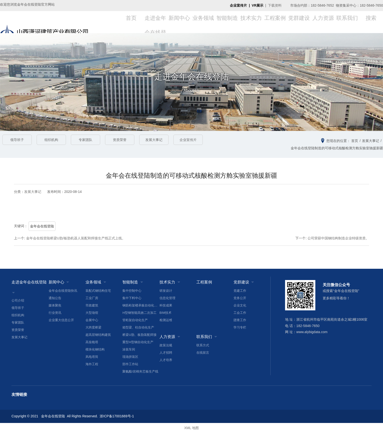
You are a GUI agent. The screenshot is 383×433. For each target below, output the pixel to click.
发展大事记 (153, 140)
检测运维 (166, 320)
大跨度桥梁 (93, 327)
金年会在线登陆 (42, 226)
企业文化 (240, 305)
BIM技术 (165, 313)
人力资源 (323, 22)
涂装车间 (128, 349)
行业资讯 (55, 313)
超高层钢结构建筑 (98, 335)
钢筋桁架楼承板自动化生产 (140, 305)
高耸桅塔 (91, 342)
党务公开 (240, 298)
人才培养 (166, 360)
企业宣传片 (188, 140)
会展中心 (91, 320)
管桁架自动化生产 (135, 320)
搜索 (371, 22)
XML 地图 (191, 428)
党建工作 (240, 291)
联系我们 (347, 22)
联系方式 (202, 345)
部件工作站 (130, 364)
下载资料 (275, 5)
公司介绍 (17, 300)
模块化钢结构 (95, 349)
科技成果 (166, 305)
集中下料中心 (131, 298)
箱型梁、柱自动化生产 (138, 327)
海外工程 (91, 364)
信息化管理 (167, 298)
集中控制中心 (131, 291)
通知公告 (55, 298)
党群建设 (299, 22)
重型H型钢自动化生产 (137, 342)
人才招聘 (166, 352)
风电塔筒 (91, 357)
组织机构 (51, 140)
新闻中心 (179, 22)
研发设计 (166, 291)
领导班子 (17, 140)
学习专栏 (240, 327)
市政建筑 (91, 305)
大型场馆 (91, 313)
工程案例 (275, 22)
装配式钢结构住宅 (98, 291)
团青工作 (240, 320)
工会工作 (240, 313)
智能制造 (227, 22)
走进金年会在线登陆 (29, 282)
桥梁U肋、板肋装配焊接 (139, 335)
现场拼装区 (130, 357)
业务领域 (203, 22)
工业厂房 (91, 298)
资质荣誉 (120, 140)
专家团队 (85, 140)
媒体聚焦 (55, 305)
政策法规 (166, 345)
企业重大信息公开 (61, 320)
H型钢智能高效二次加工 (139, 313)
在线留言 (202, 352)
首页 (131, 22)
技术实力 (251, 22)
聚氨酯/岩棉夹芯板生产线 (140, 371)
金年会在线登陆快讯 (63, 291)
